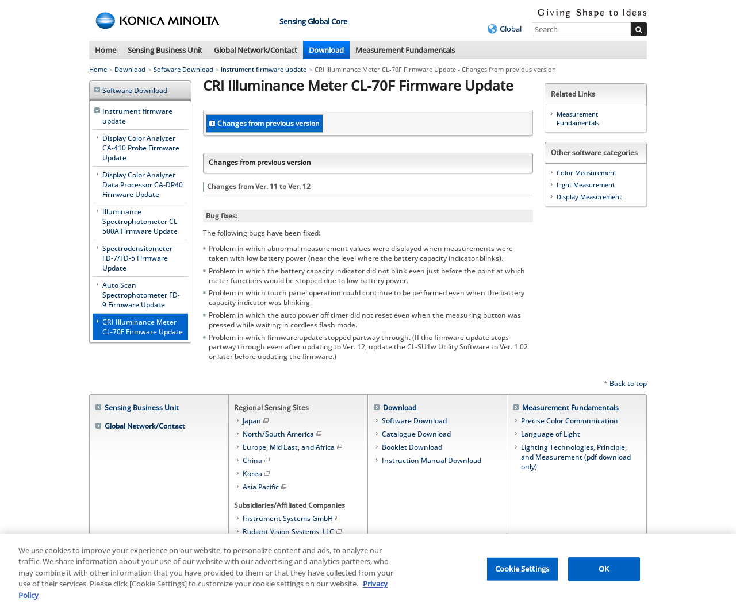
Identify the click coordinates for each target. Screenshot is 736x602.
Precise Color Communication (569, 421)
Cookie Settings (522, 572)
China (257, 460)
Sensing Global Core (313, 21)
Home (105, 50)
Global (511, 29)
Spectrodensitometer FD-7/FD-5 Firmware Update (137, 258)
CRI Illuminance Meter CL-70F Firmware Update (142, 327)
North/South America (283, 434)
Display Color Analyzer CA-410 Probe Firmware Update (140, 148)
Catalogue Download (416, 434)
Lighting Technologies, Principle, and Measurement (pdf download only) (576, 457)
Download (326, 50)
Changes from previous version (268, 123)
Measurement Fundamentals (405, 50)
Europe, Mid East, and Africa (293, 447)
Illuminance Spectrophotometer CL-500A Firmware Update (140, 221)
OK (604, 572)
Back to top (628, 383)
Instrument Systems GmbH (292, 518)
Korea (257, 473)
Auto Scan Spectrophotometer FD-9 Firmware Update (141, 295)
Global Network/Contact (255, 50)
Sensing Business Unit (165, 50)
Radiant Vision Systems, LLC (293, 532)
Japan (256, 421)
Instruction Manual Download (431, 460)
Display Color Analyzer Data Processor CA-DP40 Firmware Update (142, 184)
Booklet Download (412, 447)
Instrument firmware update (263, 69)
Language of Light (550, 434)
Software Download (183, 69)
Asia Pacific (265, 487)
